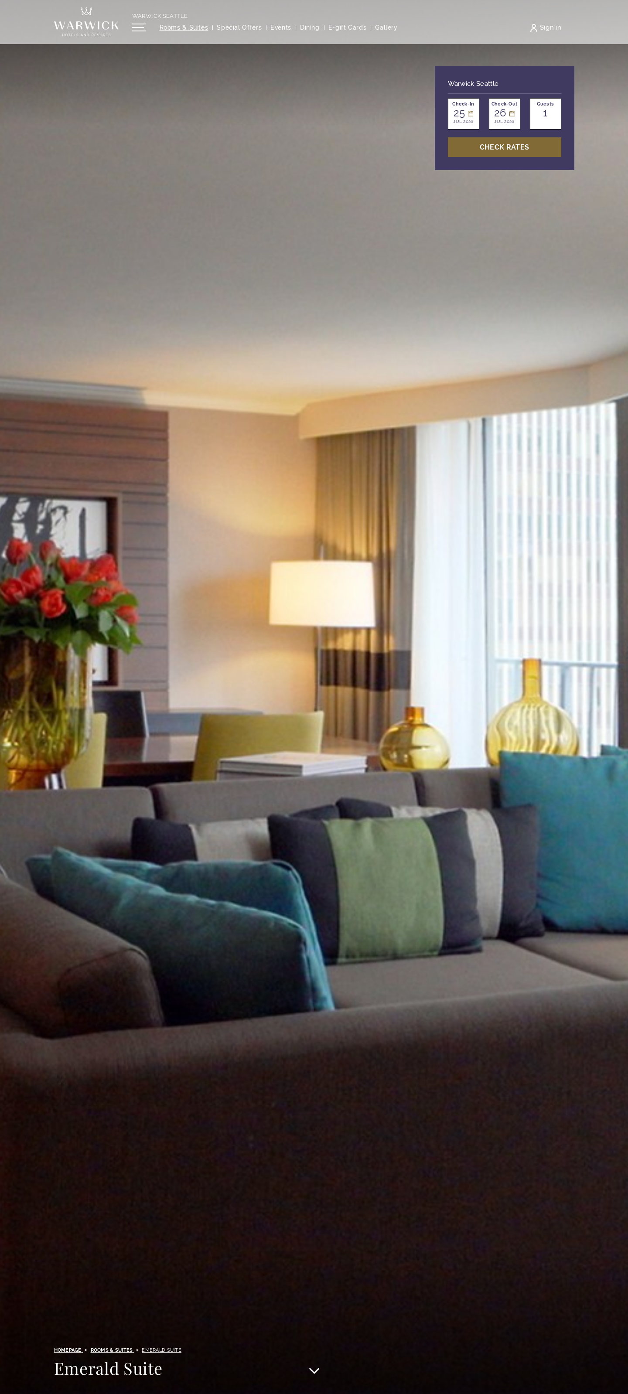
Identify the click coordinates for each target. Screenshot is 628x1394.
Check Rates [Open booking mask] (504, 147)
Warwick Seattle (160, 20)
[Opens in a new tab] (347, 32)
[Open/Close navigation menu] (139, 32)
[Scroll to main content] (314, 1372)
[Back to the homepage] (86, 26)
